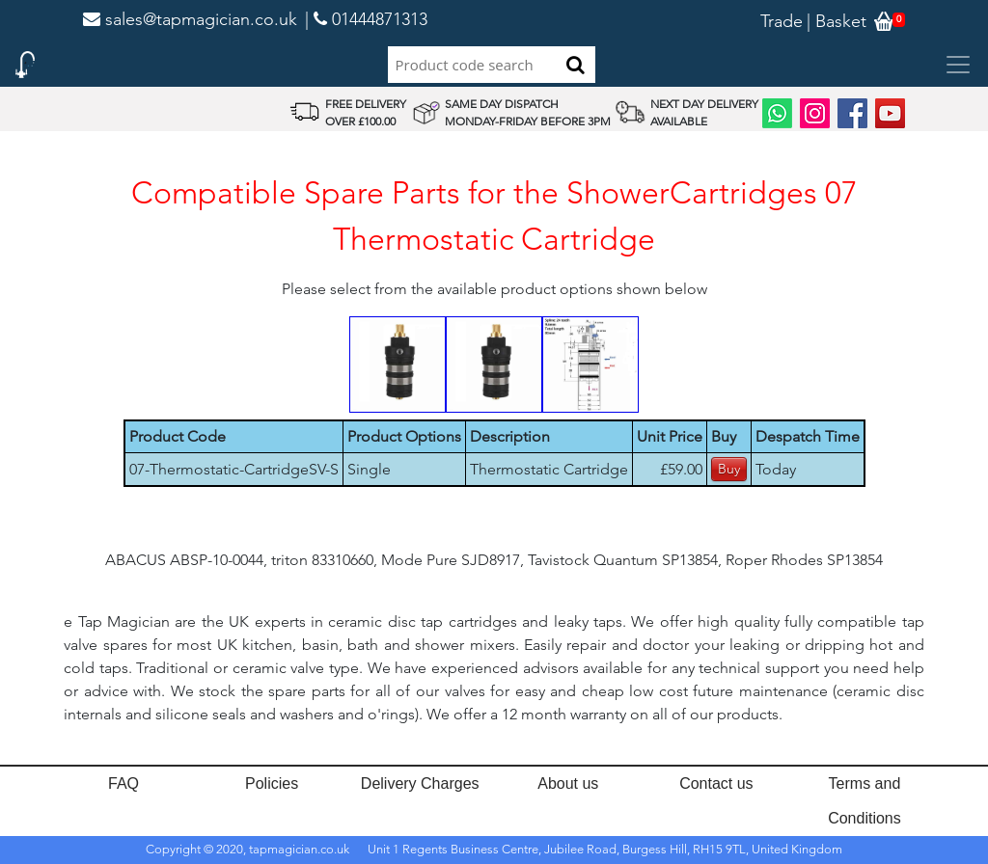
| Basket (836, 21)
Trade (781, 21)
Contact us (716, 783)
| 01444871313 (366, 19)
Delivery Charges (420, 783)
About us (567, 783)
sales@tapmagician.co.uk (190, 19)
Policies (271, 783)
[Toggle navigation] (958, 64)
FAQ (123, 783)
